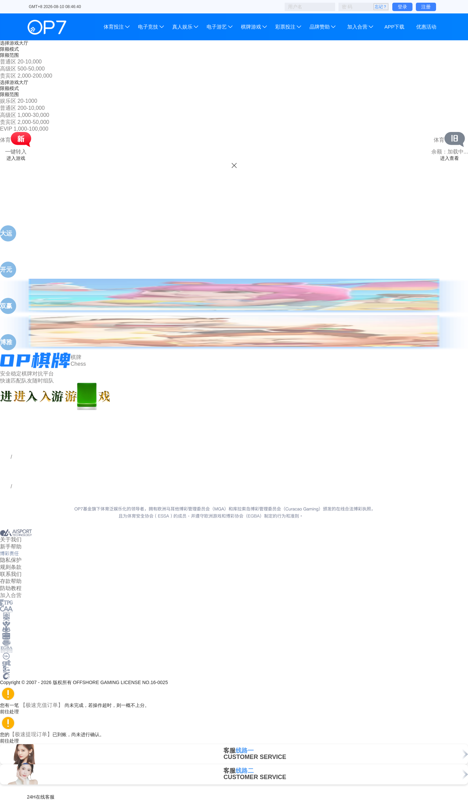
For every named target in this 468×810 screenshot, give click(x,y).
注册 (426, 6)
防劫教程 (11, 588)
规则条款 (11, 567)
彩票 (285, 27)
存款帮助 (11, 581)
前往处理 (12, 711)
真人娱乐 (182, 27)
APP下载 (394, 27)
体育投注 (114, 27)
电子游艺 (217, 27)
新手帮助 (11, 546)
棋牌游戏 (251, 27)
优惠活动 (426, 27)
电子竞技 (148, 27)
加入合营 (357, 27)
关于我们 (11, 539)
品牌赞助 (320, 27)
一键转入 (16, 151)
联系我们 (11, 574)
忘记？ (381, 6)
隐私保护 (11, 560)
